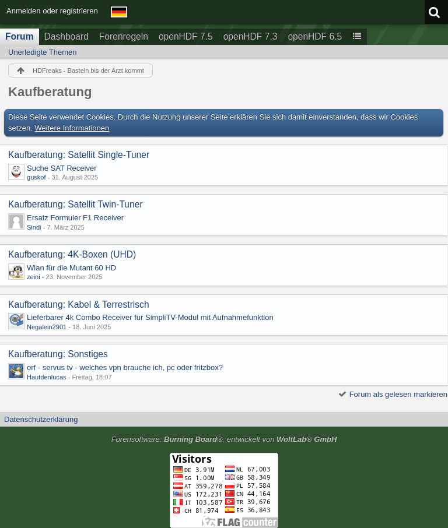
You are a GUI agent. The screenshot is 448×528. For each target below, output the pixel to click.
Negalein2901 (46, 326)
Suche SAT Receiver (61, 168)
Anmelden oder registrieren (52, 10)
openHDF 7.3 (250, 36)
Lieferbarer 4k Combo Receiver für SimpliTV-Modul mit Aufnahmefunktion (150, 317)
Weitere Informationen (72, 128)
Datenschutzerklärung (41, 419)
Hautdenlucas (46, 377)
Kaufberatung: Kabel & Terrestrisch (78, 304)
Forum (19, 36)
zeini (33, 276)
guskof (36, 177)
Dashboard (66, 36)
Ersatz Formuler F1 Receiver (75, 217)
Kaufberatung (50, 92)
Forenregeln (123, 36)
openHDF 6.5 (315, 36)
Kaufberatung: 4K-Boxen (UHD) (72, 254)
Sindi (34, 227)
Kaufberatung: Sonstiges (58, 354)
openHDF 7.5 (186, 36)
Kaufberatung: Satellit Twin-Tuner (75, 204)
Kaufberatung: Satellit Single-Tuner (78, 155)
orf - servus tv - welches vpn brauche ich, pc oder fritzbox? (125, 367)
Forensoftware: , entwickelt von (224, 439)
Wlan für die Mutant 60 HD (71, 267)
